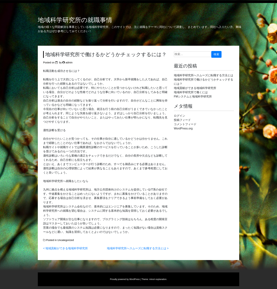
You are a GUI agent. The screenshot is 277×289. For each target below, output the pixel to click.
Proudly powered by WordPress (125, 279)
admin (69, 62)
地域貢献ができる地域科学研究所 (66, 248)
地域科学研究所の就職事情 (75, 20)
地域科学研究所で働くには (191, 92)
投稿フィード (182, 119)
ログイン (179, 115)
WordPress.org (183, 128)
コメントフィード (185, 124)
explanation (161, 279)
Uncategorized (65, 240)
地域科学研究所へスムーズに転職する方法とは (136, 248)
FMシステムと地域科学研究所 (193, 96)
